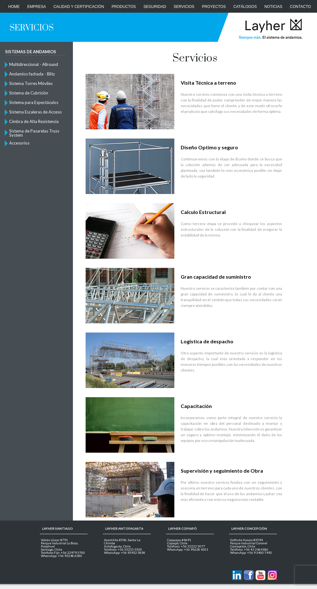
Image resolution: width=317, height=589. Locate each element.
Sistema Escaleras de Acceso (35, 111)
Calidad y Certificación (79, 6)
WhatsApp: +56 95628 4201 (187, 549)
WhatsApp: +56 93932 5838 (124, 552)
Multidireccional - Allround (33, 64)
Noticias (273, 6)
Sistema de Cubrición (28, 92)
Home (14, 6)
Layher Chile (269, 28)
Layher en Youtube (260, 575)
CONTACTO (300, 6)
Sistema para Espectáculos (33, 102)
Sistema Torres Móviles (31, 83)
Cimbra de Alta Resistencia (34, 121)
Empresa (36, 6)
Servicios (184, 6)
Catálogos (245, 6)
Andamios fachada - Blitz (32, 73)
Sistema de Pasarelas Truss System (34, 132)
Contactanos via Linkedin (237, 575)
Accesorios (19, 143)
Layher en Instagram (272, 575)
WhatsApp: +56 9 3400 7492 (251, 552)
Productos (124, 6)
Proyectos (214, 6)
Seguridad (155, 6)
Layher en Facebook (249, 575)
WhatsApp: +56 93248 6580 (61, 556)
